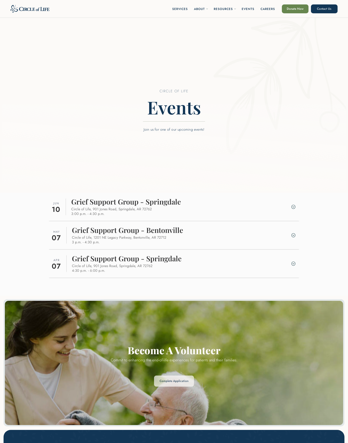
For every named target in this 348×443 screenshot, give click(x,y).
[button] (201, 8)
